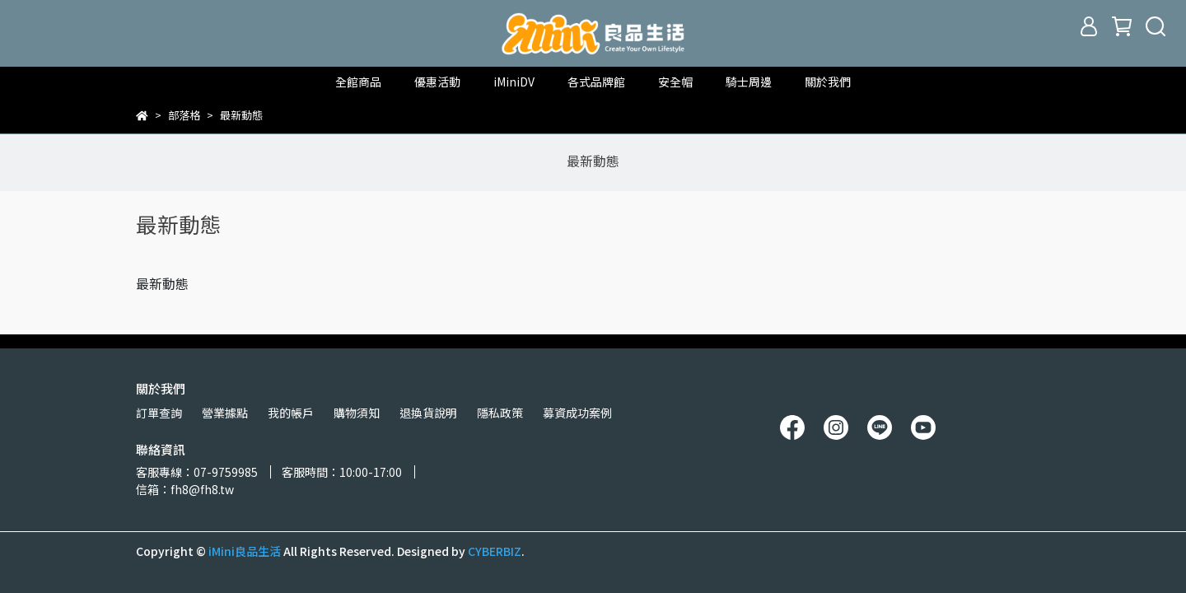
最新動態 (593, 160)
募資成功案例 (577, 412)
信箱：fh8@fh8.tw (185, 489)
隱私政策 (500, 412)
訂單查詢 (159, 412)
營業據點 (225, 412)
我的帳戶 (291, 412)
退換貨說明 (428, 412)
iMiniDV (514, 81)
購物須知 (357, 412)
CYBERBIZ (494, 551)
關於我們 (828, 81)
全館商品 (358, 81)
